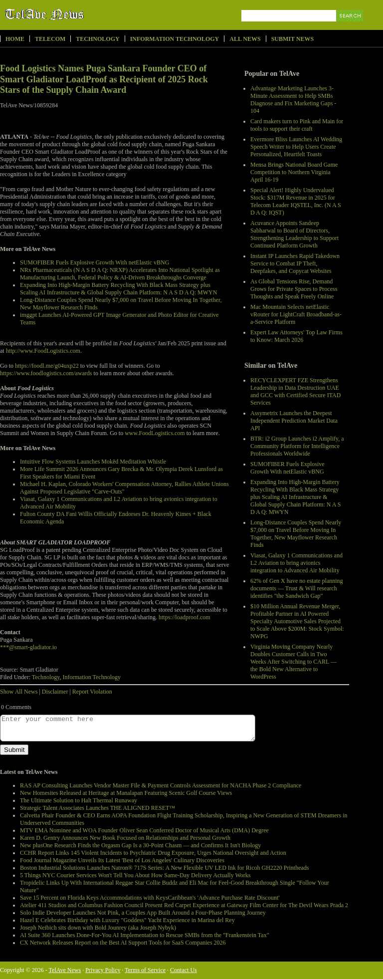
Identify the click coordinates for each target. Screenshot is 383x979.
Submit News (292, 38)
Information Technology (174, 38)
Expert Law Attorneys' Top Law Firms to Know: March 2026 (296, 336)
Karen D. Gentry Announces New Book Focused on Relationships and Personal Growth (125, 837)
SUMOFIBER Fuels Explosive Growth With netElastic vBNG (287, 468)
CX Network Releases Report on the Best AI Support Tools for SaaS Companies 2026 (123, 942)
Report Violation (92, 691)
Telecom (50, 38)
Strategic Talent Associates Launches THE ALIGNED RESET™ (97, 807)
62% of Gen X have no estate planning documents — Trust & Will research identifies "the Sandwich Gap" (296, 588)
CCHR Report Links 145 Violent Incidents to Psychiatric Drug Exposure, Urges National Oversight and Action (153, 852)
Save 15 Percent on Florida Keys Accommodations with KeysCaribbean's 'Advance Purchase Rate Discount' (149, 897)
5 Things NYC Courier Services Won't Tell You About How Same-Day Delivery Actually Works (135, 875)
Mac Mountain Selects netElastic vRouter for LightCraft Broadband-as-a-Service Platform (296, 314)
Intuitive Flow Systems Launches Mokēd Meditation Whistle (93, 461)
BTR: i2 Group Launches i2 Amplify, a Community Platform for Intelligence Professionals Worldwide (297, 446)
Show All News (18, 691)
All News (244, 38)
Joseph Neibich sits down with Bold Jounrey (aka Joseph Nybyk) (98, 927)
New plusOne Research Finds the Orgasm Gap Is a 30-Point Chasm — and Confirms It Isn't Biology (140, 845)
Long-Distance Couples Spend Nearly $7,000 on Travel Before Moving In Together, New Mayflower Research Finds (295, 533)
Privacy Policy (102, 970)
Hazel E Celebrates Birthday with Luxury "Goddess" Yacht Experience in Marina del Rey (127, 920)
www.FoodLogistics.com (155, 433)
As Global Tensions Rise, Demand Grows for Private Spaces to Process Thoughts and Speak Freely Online (293, 289)
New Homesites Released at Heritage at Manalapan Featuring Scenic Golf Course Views (126, 792)
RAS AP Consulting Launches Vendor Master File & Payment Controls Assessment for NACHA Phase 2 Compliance (160, 785)
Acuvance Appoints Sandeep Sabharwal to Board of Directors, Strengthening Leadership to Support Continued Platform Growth (294, 234)
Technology (97, 38)
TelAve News (73, 14)
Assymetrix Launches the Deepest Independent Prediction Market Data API (294, 421)
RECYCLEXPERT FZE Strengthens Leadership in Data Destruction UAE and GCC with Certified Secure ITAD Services (295, 391)
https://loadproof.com (184, 617)
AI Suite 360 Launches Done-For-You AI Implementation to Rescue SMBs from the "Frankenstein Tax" (144, 935)
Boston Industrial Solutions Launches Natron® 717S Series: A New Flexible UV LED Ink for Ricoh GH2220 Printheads (164, 867)
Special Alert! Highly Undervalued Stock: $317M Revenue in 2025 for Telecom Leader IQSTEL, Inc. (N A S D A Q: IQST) (295, 201)
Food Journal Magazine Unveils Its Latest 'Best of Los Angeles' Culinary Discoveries (122, 860)
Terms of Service (145, 970)
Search (350, 27)
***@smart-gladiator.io (28, 647)
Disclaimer (55, 691)
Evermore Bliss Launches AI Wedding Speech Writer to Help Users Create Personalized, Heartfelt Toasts (296, 147)
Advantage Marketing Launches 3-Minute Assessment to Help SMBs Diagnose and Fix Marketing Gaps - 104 (293, 99)
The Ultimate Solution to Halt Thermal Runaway (78, 800)
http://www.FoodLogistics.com (43, 350)
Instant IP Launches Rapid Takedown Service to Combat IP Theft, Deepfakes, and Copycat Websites (295, 263)
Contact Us (183, 970)
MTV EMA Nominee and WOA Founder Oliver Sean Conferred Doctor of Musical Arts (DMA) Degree (144, 830)
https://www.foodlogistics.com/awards (46, 373)
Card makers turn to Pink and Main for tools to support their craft (296, 125)
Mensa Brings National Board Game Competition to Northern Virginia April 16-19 (294, 172)
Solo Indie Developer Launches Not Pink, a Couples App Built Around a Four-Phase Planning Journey (143, 912)
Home (14, 38)
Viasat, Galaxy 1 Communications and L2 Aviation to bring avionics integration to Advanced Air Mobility (296, 563)
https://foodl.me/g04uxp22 (47, 365)
